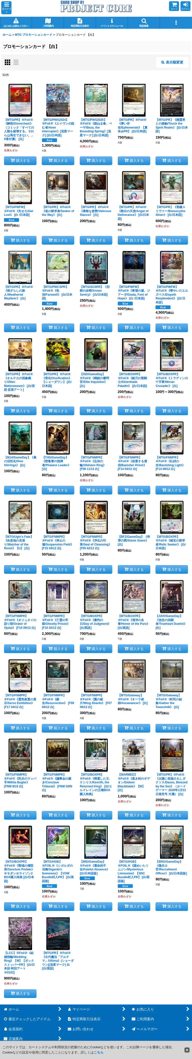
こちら (99, 1052)
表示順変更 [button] (172, 62)
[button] (6, 7)
